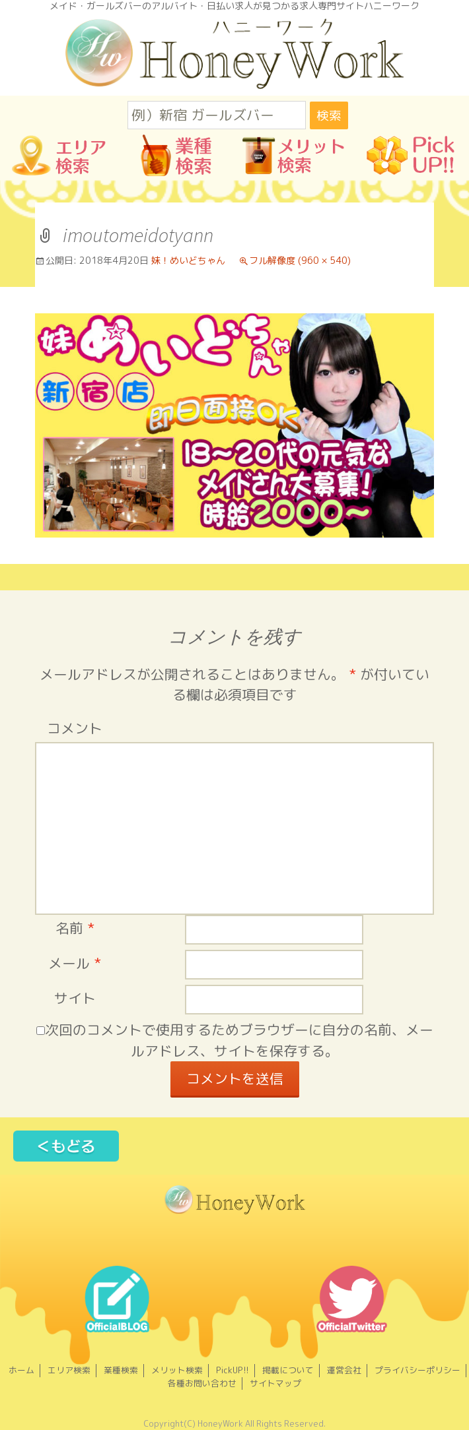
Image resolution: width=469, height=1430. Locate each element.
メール (74, 963)
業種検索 (121, 1370)
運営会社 (344, 1370)
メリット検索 (177, 1370)
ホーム (21, 1370)
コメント (74, 728)
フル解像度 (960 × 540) (300, 260)
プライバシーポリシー (417, 1370)
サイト (75, 998)
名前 (74, 928)
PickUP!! (232, 1370)
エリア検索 (69, 1370)
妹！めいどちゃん (188, 260)
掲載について (288, 1370)
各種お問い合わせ (202, 1383)
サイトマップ (275, 1383)
